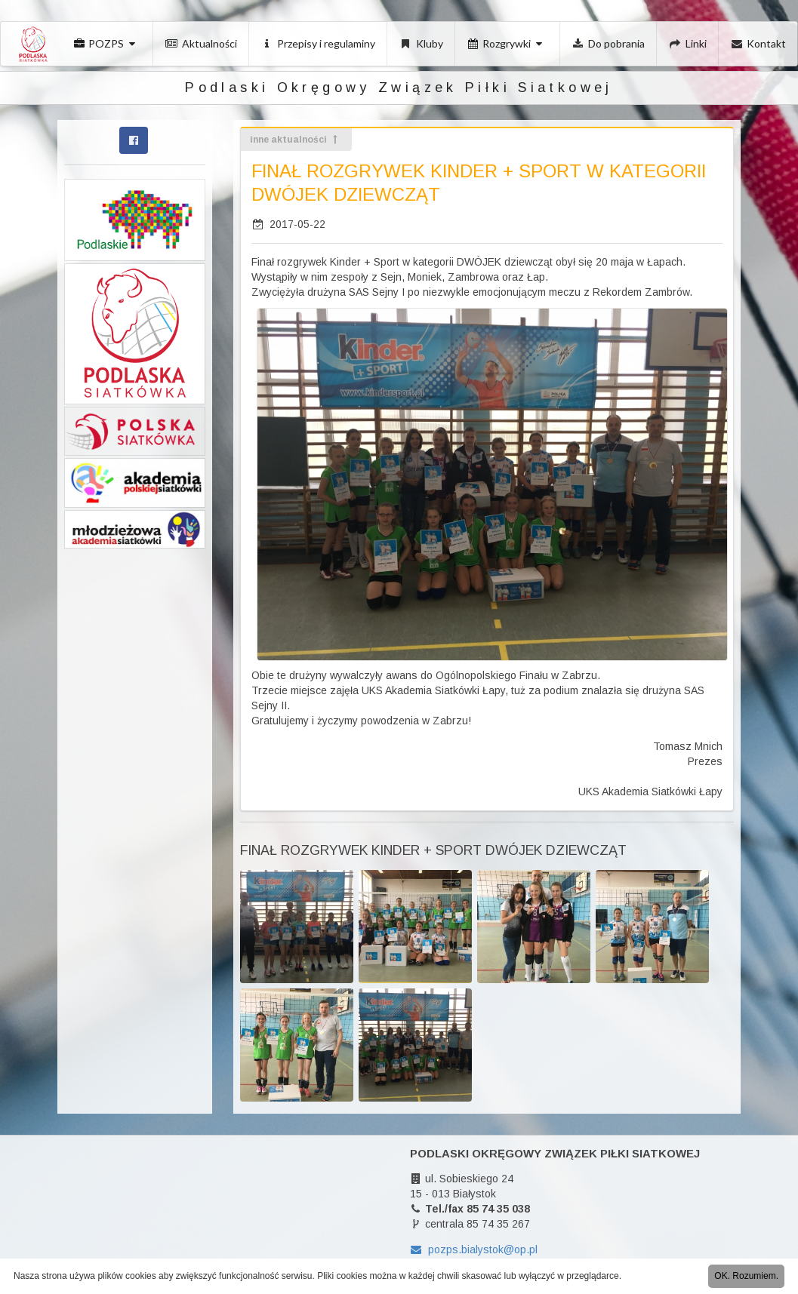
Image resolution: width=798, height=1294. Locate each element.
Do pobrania (608, 43)
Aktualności (201, 43)
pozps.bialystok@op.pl (474, 1249)
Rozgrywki (506, 43)
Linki (688, 43)
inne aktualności (295, 139)
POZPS (106, 43)
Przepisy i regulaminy (318, 43)
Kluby (421, 43)
